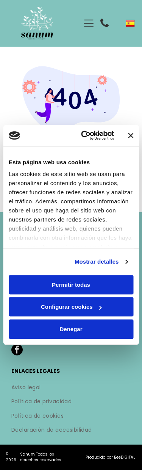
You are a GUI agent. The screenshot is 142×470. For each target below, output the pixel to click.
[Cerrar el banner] (130, 135)
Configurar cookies (71, 307)
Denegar (70, 329)
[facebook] (17, 350)
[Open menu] (89, 23)
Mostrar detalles (97, 262)
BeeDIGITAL (124, 457)
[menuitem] (71, 388)
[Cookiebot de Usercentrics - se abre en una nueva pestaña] (84, 136)
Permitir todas (71, 284)
